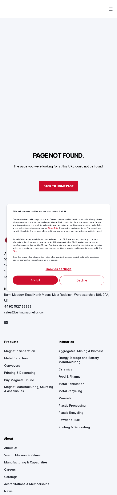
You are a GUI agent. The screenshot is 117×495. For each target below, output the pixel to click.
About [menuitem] (8, 377)
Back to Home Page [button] (59, 124)
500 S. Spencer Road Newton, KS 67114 (32, 198)
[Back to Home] (14, 8)
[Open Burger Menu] (110, 9)
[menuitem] (16, 297)
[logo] (30, 179)
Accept (35, 280)
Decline (82, 280)
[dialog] (58, 247)
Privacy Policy (53, 228)
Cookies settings (59, 269)
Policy (15, 251)
